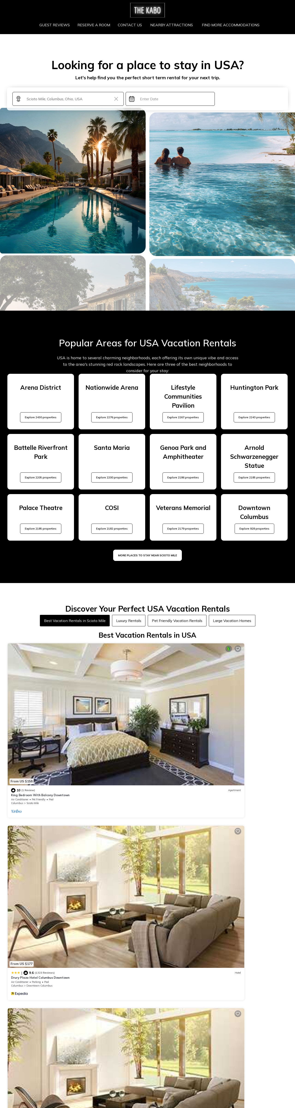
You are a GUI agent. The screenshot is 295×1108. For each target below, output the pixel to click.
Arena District (176, 701)
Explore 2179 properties (183, 528)
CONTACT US (131, 25)
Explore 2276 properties (112, 417)
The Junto (230, 693)
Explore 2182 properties (112, 528)
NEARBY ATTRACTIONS (171, 25)
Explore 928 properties (254, 528)
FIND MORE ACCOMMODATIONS (228, 25)
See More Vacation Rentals (147, 812)
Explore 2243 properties (254, 417)
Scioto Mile (33, 701)
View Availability (54, 709)
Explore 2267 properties (183, 417)
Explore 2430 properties (40, 417)
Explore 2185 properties (254, 477)
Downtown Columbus (110, 701)
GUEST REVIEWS (57, 25)
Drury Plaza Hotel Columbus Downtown (111, 693)
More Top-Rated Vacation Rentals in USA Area (147, 1030)
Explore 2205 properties (40, 477)
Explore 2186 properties (183, 477)
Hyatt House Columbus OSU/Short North (112, 774)
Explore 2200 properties (112, 477)
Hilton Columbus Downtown (173, 693)
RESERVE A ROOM (96, 25)
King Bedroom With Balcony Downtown (40, 693)
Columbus (17, 701)
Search (250, 98)
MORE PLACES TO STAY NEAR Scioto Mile (147, 555)
